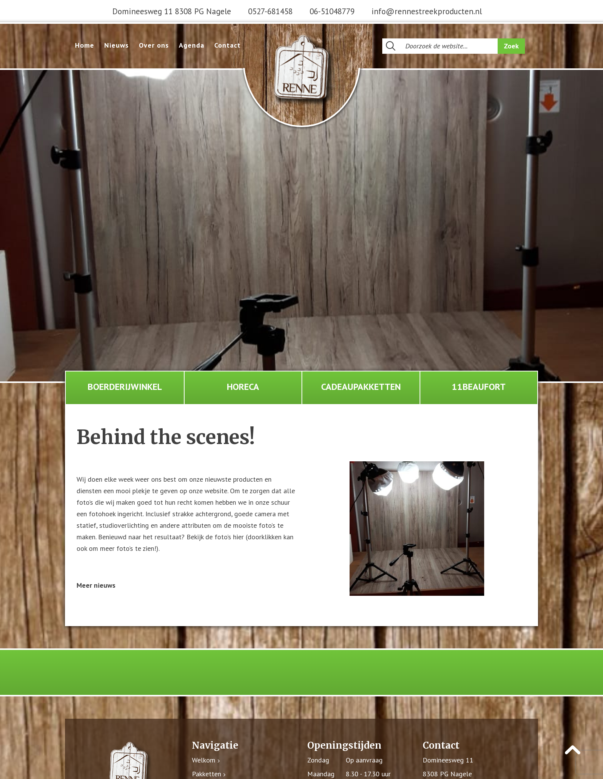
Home (84, 45)
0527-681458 (270, 11)
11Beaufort (479, 387)
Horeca (243, 387)
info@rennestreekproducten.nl (426, 11)
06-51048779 (332, 11)
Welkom (203, 760)
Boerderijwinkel (125, 387)
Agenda (191, 45)
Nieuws (116, 45)
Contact (227, 45)
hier (238, 537)
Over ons (154, 45)
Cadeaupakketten (361, 387)
